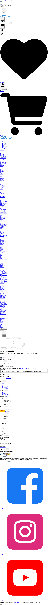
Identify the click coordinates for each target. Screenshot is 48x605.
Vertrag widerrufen (3, 379)
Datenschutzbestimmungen (11, 371)
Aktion (1, 365)
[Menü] (2, 19)
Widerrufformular (5, 388)
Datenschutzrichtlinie (23, 368)
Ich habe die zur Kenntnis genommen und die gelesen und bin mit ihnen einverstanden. (22, 371)
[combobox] (4, 23)
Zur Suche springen (12, 0)
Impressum (4, 385)
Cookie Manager (5, 394)
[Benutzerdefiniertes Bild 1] (2, 455)
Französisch (4, 10)
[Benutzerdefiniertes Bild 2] (7, 455)
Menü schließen (4, 89)
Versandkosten (17, 602)
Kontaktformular (8, 378)
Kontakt (3, 392)
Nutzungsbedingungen (32, 368)
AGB (27, 371)
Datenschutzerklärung (5, 384)
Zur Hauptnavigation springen (20, 0)
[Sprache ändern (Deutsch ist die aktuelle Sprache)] (2, 6)
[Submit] (0, 367)
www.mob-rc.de (3, 447)
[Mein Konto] (2, 85)
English (4, 9)
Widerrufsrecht (4, 387)
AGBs (3, 383)
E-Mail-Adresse (3, 366)
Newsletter (4, 393)
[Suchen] (9, 23)
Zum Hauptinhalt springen (4, 0)
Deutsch (4, 8)
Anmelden (2, 91)
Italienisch (4, 11)
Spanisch (4, 12)
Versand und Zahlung (5, 386)
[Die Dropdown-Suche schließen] (11, 23)
